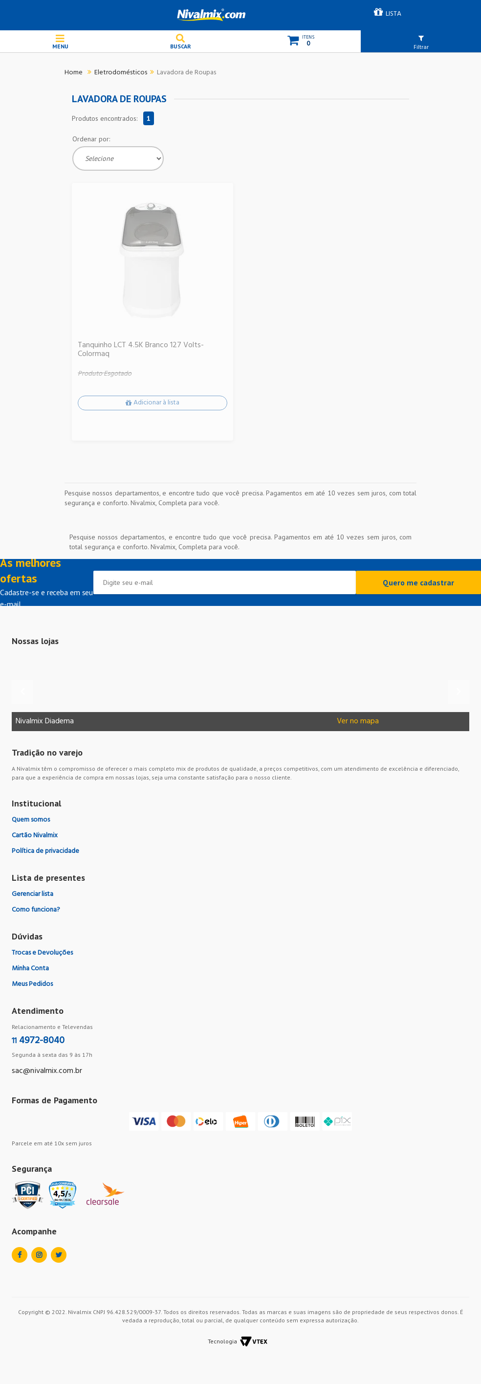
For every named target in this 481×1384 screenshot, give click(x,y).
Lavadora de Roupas (186, 72)
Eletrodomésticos (120, 72)
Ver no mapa (358, 721)
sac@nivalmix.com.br (47, 1071)
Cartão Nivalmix (35, 835)
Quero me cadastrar (418, 582)
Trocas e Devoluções (42, 953)
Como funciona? (36, 909)
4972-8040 (38, 1041)
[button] (421, 42)
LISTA (393, 13)
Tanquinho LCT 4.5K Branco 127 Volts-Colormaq (141, 349)
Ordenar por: (91, 138)
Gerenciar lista (32, 894)
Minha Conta (30, 968)
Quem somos (31, 820)
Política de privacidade (45, 851)
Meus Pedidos (32, 984)
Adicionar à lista (156, 402)
